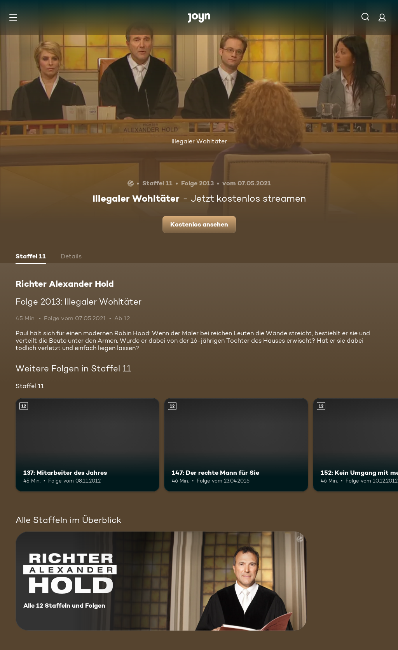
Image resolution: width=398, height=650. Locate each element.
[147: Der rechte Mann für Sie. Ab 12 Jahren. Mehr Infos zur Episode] (236, 445)
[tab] (30, 257)
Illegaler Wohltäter (199, 141)
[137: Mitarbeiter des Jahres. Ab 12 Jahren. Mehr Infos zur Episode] (87, 445)
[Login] (382, 17)
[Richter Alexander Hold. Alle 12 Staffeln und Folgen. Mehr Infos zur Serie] (161, 581)
